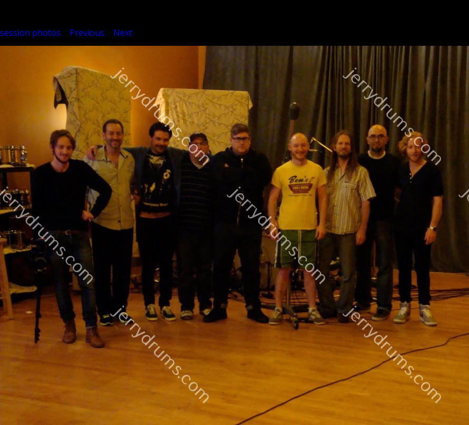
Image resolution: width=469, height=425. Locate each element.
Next (122, 32)
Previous (87, 32)
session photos (30, 32)
